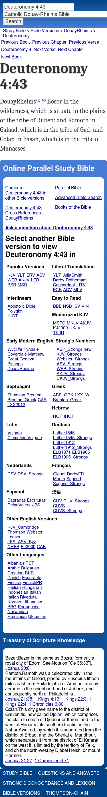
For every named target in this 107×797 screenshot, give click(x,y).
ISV (76, 306)
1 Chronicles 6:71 (52, 761)
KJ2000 (60, 328)
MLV (77, 290)
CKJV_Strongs (70, 378)
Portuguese (29, 607)
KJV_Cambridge (23, 527)
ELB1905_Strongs (70, 457)
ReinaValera (19, 505)
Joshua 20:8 (17, 668)
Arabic (13, 568)
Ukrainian (37, 617)
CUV (57, 501)
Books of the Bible (73, 207)
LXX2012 (16, 405)
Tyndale (31, 349)
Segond (73, 479)
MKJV (72, 323)
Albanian (15, 563)
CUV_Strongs (76, 501)
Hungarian (32, 587)
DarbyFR (75, 474)
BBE (57, 306)
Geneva (26, 359)
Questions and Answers (69, 773)
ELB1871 (62, 452)
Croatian (15, 573)
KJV (11, 275)
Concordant (64, 285)
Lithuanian (32, 602)
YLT (21, 275)
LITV (81, 285)
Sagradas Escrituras (26, 500)
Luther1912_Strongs (72, 447)
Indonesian (17, 592)
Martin (59, 479)
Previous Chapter (49, 42)
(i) (38, 100)
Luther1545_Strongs (72, 438)
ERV (31, 275)
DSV (11, 474)
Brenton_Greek (21, 400)
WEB (12, 280)
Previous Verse (84, 42)
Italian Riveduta (22, 597)
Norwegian (17, 612)
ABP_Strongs (69, 349)
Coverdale (17, 354)
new (88, 349)
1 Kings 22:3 (74, 699)
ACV (67, 290)
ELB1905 (81, 452)
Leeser (13, 537)
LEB (35, 280)
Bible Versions (45, 31)
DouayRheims (78, 31)
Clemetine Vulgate (24, 438)
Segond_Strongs (69, 484)
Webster (35, 532)
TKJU (58, 333)
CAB (42, 400)
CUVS (59, 506)
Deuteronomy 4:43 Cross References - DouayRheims (24, 213)
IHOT (12, 316)
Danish (14, 578)
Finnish (14, 583)
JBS (36, 505)
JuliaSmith (72, 275)
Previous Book (15, 42)
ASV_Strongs (69, 364)
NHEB (13, 547)
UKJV (74, 328)
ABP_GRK (63, 395)
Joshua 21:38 (18, 699)
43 (44, 100)
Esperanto (31, 578)
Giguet (59, 474)
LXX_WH (83, 395)
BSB (11, 285)
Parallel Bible (68, 188)
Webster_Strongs (73, 359)
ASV (41, 275)
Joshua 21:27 (18, 761)
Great (12, 359)
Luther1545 (64, 433)
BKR (29, 573)
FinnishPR (32, 583)
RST (29, 563)
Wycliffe (14, 349)
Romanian (17, 617)
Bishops (15, 364)
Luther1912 (64, 443)
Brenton (34, 395)
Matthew (36, 354)
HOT (57, 416)
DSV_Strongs (31, 474)
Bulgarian (30, 568)
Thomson (16, 395)
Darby (58, 280)
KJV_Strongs (69, 354)
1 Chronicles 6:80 (46, 704)
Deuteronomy (16, 36)
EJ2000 (28, 547)
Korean (14, 602)
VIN (85, 306)
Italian (35, 592)
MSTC (59, 323)
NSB (67, 306)
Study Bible (14, 31)
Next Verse (45, 49)
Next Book (11, 57)
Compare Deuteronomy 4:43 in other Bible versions (26, 193)
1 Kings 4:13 (47, 699)
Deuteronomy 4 (16, 49)
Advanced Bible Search (78, 197)
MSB (22, 285)
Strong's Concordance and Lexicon (49, 783)
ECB (57, 290)
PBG (12, 607)
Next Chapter (71, 49)
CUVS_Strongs (67, 511)
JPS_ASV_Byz (21, 542)
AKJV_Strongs (70, 374)
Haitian (14, 587)
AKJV (24, 280)
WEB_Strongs (69, 369)
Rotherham (76, 280)
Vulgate (14, 433)
